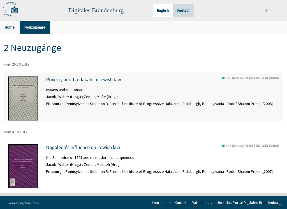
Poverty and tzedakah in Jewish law (83, 79)
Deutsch (183, 10)
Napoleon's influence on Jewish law (83, 147)
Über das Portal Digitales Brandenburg (249, 202)
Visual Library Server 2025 (23, 203)
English (163, 10)
